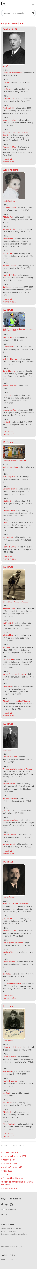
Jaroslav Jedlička (9, 410)
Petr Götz (6, 82)
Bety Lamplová (9, 477)
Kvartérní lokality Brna (12, 1178)
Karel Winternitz (9, 1056)
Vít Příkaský (7, 1112)
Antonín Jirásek (9, 844)
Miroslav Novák (9, 510)
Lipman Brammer (10, 489)
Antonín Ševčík (9, 229)
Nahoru (4, 1145)
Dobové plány (8, 1159)
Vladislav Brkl (8, 108)
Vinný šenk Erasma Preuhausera (16, 904)
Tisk (20, 1145)
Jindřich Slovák (9, 337)
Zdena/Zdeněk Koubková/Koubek (16, 701)
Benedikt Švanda (9, 608)
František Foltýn (9, 275)
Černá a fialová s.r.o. (9, 1259)
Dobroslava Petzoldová (12, 983)
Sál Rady (5, 1174)
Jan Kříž (6, 810)
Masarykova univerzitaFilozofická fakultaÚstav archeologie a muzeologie (14, 1231)
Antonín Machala (10, 798)
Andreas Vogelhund (10, 467)
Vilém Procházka (9, 1124)
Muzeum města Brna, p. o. (12, 1246)
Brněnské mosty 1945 (11, 1167)
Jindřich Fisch (8, 623)
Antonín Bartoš (9, 783)
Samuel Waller (8, 347)
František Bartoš (9, 547)
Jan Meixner (7, 1102)
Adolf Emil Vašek (9, 930)
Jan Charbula (8, 918)
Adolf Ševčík (7, 501)
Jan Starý (6, 422)
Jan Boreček (7, 89)
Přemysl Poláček (9, 147)
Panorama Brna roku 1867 (13, 1156)
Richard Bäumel (9, 371)
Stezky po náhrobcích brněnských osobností (17, 1183)
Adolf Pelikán (8, 635)
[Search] (18, 13)
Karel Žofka (7, 686)
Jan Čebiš (6, 1093)
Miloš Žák (6, 522)
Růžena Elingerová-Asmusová (14, 674)
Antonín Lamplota (10, 820)
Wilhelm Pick (8, 217)
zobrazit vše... (8, 159)
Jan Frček (6, 647)
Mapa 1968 (6, 1170)
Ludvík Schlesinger (10, 359)
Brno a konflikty (9, 1188)
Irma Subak (7, 253)
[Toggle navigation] (33, 4)
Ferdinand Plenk (9, 207)
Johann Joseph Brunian (12, 1047)
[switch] (3, 1209)
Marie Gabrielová (9, 120)
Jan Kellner (7, 974)
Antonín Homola (9, 835)
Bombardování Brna (11, 1163)
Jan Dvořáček (8, 537)
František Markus (10, 1081)
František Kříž (8, 98)
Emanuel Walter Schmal (12, 73)
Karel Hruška (8, 952)
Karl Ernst (7, 287)
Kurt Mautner (8, 659)
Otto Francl (7, 395)
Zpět (13, 1145)
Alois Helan (7, 1071)
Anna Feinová (8, 238)
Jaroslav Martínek (10, 385)
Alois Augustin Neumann (13, 943)
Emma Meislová (9, 961)
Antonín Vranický (10, 757)
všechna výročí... (9, 162)
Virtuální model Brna (11, 1152)
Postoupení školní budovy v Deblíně (17, 769)
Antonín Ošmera (9, 265)
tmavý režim (11, 1209)
